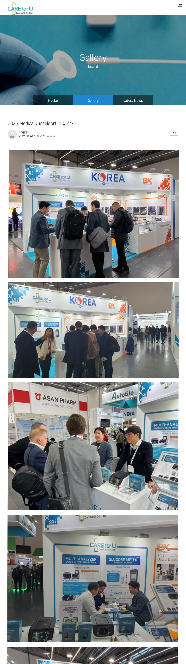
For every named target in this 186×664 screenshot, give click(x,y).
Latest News (133, 100)
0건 (22, 135)
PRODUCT (29, 645)
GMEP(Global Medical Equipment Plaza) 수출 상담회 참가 (45, 526)
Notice (53, 100)
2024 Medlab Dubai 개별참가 (28, 546)
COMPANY (13, 645)
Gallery (93, 100)
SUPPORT (45, 645)
